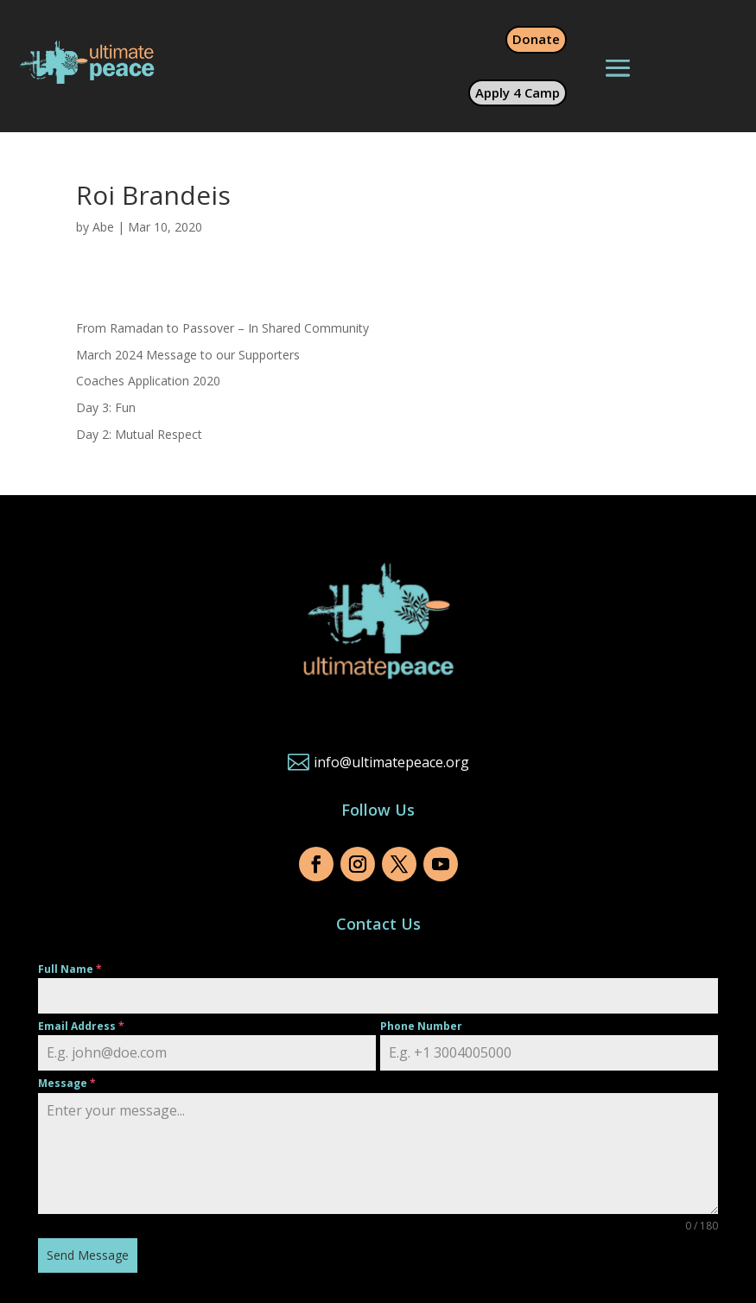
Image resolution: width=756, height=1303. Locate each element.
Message (67, 1083)
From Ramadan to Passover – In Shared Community (222, 328)
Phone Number (421, 1026)
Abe (103, 227)
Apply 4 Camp (517, 92)
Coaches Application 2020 (148, 380)
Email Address (81, 1026)
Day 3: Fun (106, 407)
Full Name (70, 969)
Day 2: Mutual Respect (139, 434)
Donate (536, 39)
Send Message (88, 1255)
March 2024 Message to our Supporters (188, 354)
